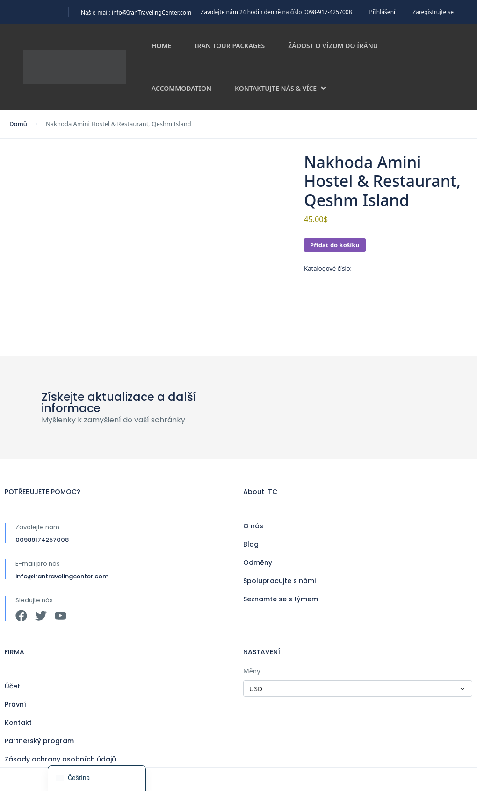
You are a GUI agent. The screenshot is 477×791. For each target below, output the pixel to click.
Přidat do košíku (335, 245)
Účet (12, 686)
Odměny (257, 562)
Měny (251, 670)
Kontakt (18, 722)
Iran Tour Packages (230, 45)
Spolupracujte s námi (279, 580)
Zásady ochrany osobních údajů (60, 759)
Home (161, 45)
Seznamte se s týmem (280, 599)
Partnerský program (39, 741)
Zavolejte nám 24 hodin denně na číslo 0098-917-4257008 (276, 12)
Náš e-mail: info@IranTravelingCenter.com (136, 12)
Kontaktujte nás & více (280, 88)
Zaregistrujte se (433, 12)
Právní (15, 704)
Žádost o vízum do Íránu (333, 45)
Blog (251, 544)
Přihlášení (382, 12)
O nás (253, 526)
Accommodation (181, 88)
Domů (18, 123)
